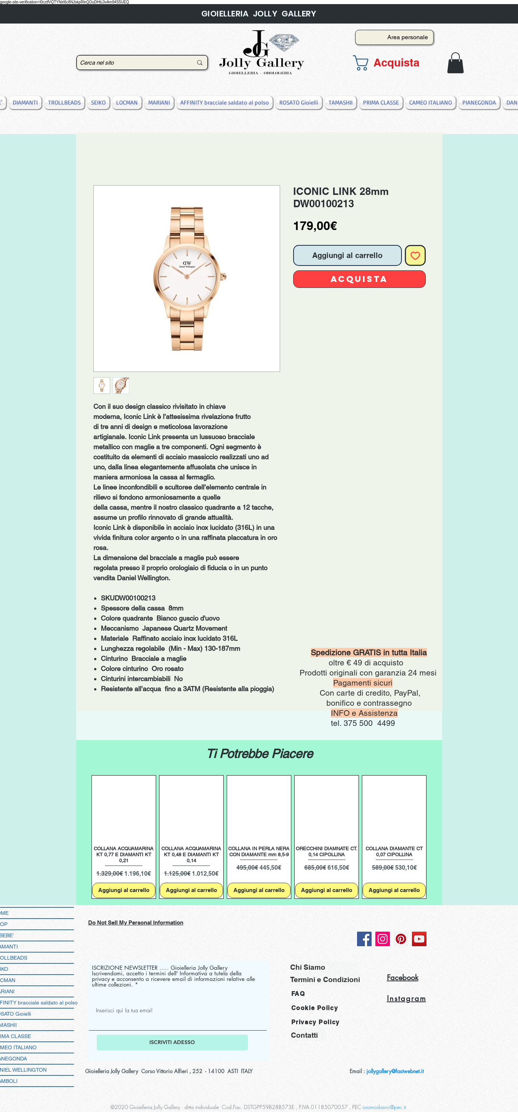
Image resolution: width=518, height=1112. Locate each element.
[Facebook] (364, 939)
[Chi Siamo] (324, 967)
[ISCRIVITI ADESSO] (172, 1042)
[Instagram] (382, 939)
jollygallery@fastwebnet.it (395, 1071)
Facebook (402, 977)
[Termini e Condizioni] (325, 979)
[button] (392, 63)
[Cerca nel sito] (131, 62)
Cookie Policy (314, 1008)
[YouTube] (419, 939)
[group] (259, 837)
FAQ (298, 993)
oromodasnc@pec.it (384, 1107)
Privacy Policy (315, 1022)
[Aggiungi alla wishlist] (415, 255)
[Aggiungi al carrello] (123, 890)
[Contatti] (308, 1035)
